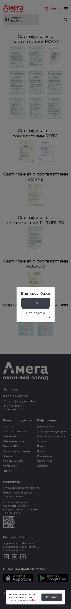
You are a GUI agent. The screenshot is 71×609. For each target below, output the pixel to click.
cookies (32, 600)
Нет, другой (35, 313)
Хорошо (51, 597)
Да (35, 303)
